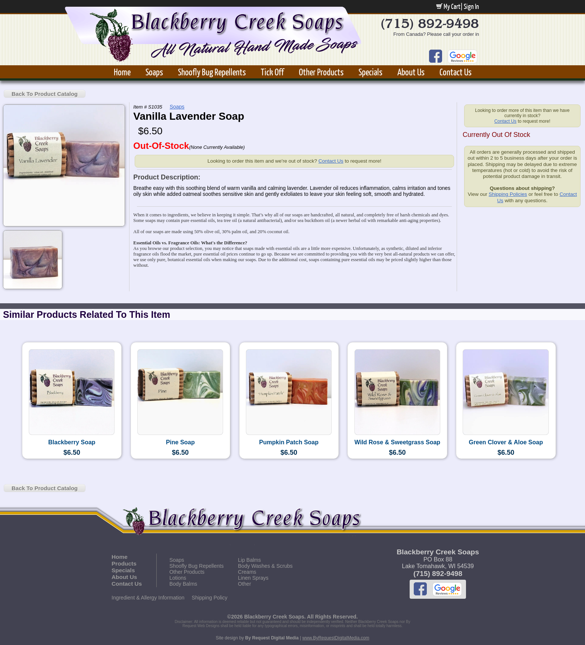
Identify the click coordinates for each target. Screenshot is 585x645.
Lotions (177, 578)
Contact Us (455, 72)
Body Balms (183, 584)
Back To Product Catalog (45, 94)
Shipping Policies (508, 194)
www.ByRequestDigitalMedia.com (335, 638)
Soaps (154, 72)
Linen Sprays (253, 578)
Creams (247, 572)
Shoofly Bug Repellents (212, 72)
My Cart (448, 6)
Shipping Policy (210, 598)
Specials (370, 72)
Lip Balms (249, 560)
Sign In (471, 6)
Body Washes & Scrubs (265, 566)
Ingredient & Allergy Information (148, 598)
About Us (411, 72)
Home (122, 72)
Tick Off (272, 72)
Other (244, 584)
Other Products (321, 72)
